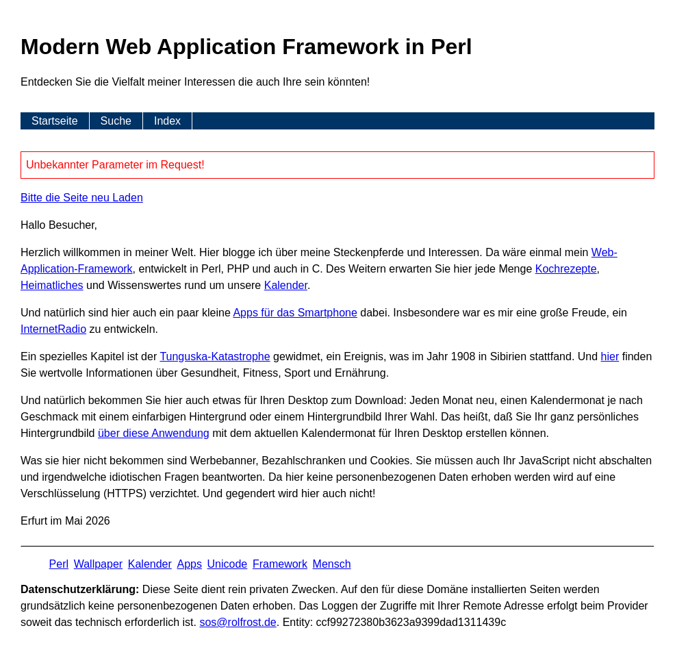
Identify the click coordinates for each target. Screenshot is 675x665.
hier (610, 356)
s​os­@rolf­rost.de (237, 622)
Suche (116, 121)
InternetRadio (53, 329)
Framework (280, 564)
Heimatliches (52, 285)
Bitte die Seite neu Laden (82, 197)
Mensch (332, 564)
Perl (58, 564)
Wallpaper (98, 564)
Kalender (285, 285)
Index (167, 121)
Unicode (227, 564)
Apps (189, 564)
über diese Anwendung (153, 433)
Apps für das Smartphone (295, 312)
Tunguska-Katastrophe (215, 356)
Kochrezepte (566, 269)
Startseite (54, 121)
